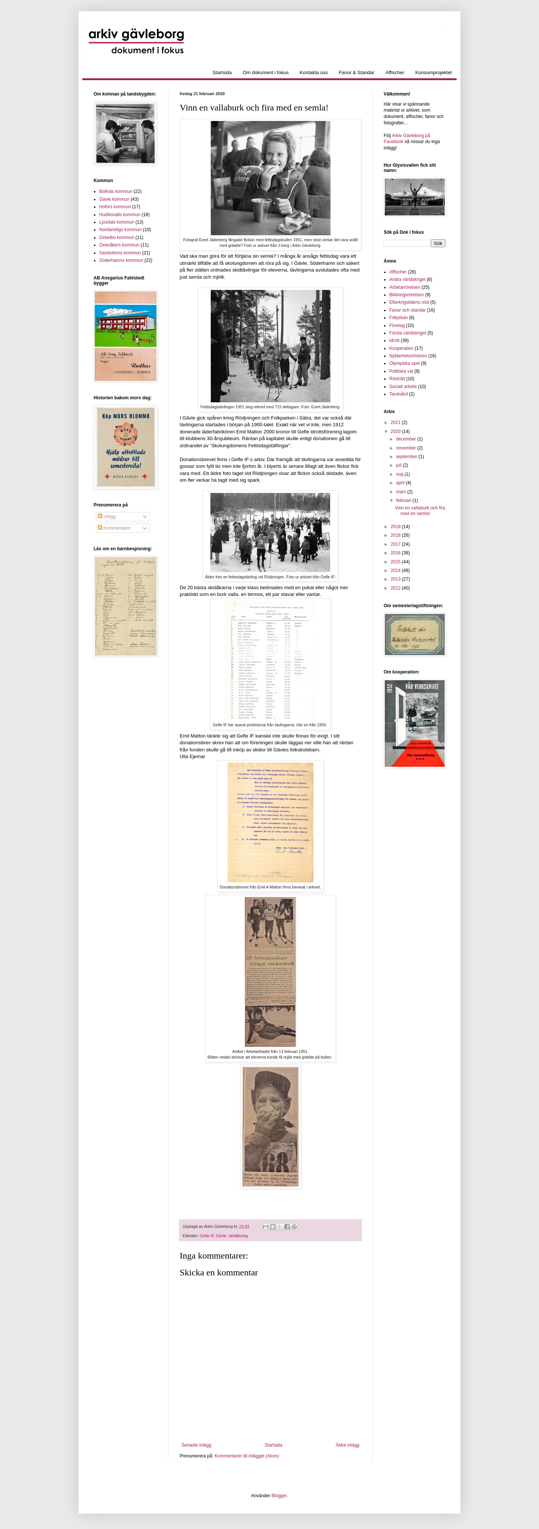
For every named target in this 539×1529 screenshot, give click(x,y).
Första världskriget (407, 333)
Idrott (394, 340)
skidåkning (238, 1235)
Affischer (395, 72)
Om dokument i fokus (266, 72)
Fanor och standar (407, 310)
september (407, 456)
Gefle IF (207, 1235)
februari (404, 500)
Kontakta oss (314, 72)
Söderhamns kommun (121, 260)
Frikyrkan (398, 317)
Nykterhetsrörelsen (408, 355)
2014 (396, 570)
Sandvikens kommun (120, 252)
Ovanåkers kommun (119, 245)
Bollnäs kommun (116, 191)
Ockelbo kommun (116, 237)
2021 (396, 422)
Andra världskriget (407, 279)
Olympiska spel (404, 363)
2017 (396, 544)
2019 (396, 526)
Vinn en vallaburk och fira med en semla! (420, 510)
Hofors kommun (115, 206)
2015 (396, 561)
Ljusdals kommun (116, 222)
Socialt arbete (403, 386)
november (406, 448)
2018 (396, 535)
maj (400, 474)
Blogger (279, 1495)
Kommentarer (114, 528)
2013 (396, 579)
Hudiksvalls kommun (119, 214)
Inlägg (107, 516)
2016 (396, 552)
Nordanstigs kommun (120, 229)
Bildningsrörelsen (406, 294)
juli (399, 465)
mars (401, 491)
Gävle (221, 1235)
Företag (397, 325)
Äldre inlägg (347, 1445)
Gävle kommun (114, 199)
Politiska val (401, 371)
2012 (396, 588)
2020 (396, 431)
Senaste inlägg (196, 1445)
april (401, 482)
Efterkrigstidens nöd (409, 302)
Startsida (222, 72)
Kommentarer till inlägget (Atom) (246, 1456)
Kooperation (401, 348)
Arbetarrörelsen (404, 287)
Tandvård (398, 394)
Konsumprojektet (433, 72)
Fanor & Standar (356, 72)
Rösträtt (397, 378)
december (406, 439)
